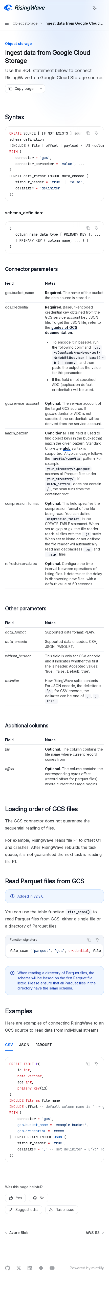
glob (67, 448)
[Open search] (85, 8)
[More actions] (102, 8)
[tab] (9, 1044)
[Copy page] (21, 88)
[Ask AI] (96, 133)
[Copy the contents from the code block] (88, 133)
